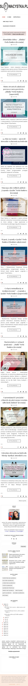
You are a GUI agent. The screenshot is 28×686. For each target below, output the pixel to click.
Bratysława (19, 591)
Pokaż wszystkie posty (18, 34)
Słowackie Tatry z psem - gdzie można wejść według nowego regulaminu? (17, 563)
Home (3, 17)
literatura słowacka (9, 583)
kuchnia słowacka (18, 593)
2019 (5, 634)
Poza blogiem (20, 532)
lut (6, 620)
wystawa (5, 596)
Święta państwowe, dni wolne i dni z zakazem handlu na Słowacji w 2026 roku (17, 556)
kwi (6, 606)
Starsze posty (22, 501)
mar (6, 618)
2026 (5, 605)
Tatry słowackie (7, 586)
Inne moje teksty (8, 21)
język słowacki (7, 593)
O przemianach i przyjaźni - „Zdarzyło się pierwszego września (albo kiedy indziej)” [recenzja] (14, 400)
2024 (5, 625)
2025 (5, 623)
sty (6, 621)
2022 (5, 629)
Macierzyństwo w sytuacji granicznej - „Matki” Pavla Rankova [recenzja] (14, 344)
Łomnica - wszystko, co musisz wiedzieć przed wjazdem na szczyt (17, 569)
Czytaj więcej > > (14, 74)
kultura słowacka (8, 581)
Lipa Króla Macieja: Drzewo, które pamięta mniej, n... (14, 612)
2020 (5, 632)
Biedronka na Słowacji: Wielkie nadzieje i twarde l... (14, 615)
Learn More (12, 684)
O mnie (9, 17)
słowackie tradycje (8, 588)
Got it (18, 684)
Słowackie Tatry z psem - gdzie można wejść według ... (15, 608)
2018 (5, 636)
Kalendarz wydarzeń (9, 26)
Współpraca (16, 17)
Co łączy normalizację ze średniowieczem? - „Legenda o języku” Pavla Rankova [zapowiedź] (14, 291)
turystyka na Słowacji (9, 578)
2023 (5, 627)
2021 (5, 630)
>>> (2, 77)
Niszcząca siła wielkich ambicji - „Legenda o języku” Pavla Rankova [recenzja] (14, 190)
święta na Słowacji (8, 591)
